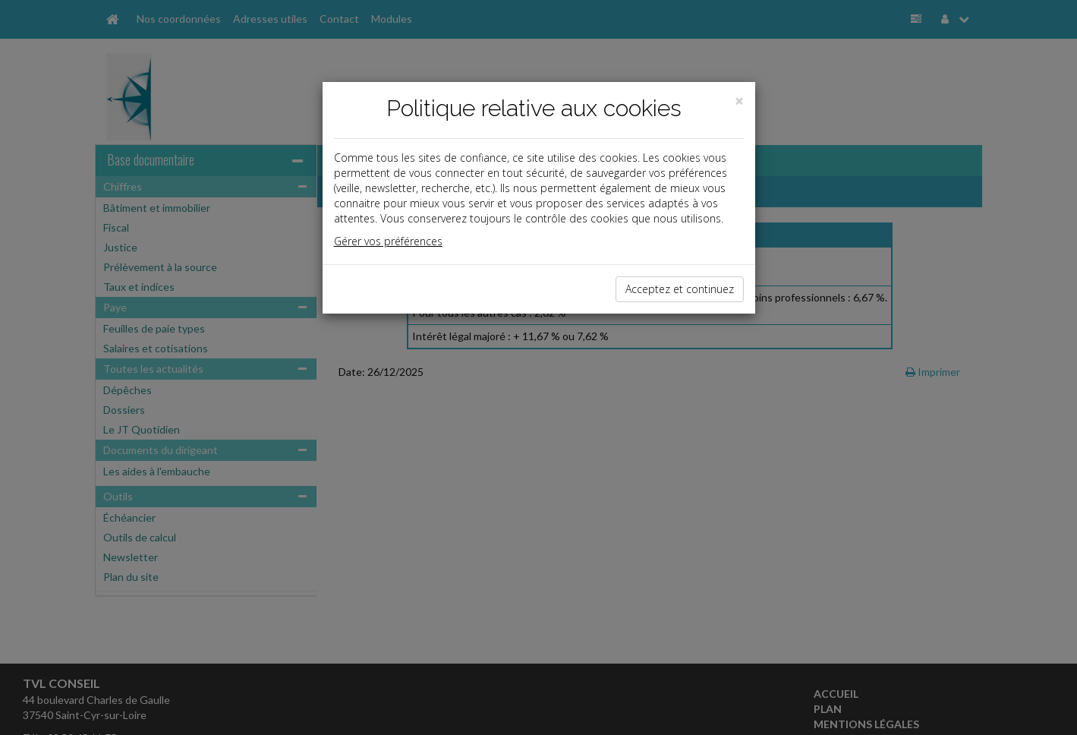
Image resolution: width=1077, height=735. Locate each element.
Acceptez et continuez (679, 289)
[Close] (739, 101)
